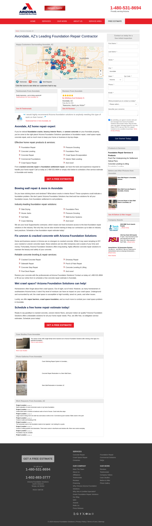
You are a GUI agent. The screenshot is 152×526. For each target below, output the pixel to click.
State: (110, 76)
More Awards (112, 255)
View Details (112, 186)
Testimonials (77, 477)
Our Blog (76, 497)
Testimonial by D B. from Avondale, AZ (27, 97)
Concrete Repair (79, 455)
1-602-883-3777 (38, 477)
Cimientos (76, 460)
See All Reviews (68, 109)
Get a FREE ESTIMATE (38, 458)
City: (110, 68)
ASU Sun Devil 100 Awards (128, 235)
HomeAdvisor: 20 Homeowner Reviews (120, 247)
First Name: (112, 43)
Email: (111, 93)
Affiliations (76, 475)
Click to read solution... (37, 342)
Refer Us (76, 505)
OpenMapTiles (82, 78)
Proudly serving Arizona (120, 11)
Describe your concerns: (116, 109)
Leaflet (75, 78)
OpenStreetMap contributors (95, 78)
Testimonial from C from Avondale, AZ (38, 121)
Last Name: (112, 52)
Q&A (74, 500)
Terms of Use (92, 522)
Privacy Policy (81, 522)
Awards (75, 503)
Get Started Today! (123, 138)
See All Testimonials (24, 109)
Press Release (78, 508)
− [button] (100, 74)
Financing (76, 483)
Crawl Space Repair (80, 457)
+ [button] (100, 71)
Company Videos (106, 475)
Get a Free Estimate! (59, 179)
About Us (76, 472)
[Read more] (125, 228)
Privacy (118, 131)
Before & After (105, 480)
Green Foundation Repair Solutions (85, 494)
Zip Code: (128, 76)
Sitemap (101, 522)
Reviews (76, 480)
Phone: (111, 84)
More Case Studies (21, 350)
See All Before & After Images (119, 215)
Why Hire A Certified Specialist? (84, 491)
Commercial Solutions (108, 457)
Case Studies (105, 477)
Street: (111, 60)
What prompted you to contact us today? (122, 101)
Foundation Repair (106, 455)
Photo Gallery (105, 483)
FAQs (102, 460)
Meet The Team (78, 469)
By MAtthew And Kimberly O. (73, 98)
